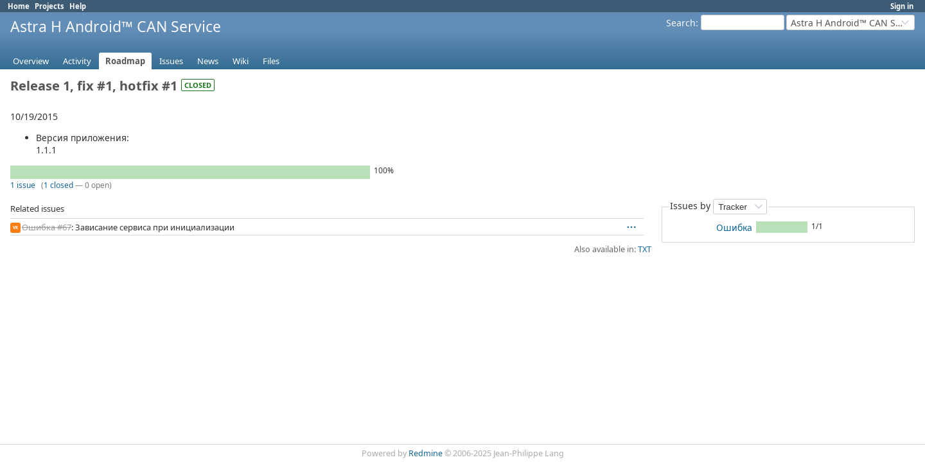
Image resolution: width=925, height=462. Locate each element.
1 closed (58, 185)
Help (77, 6)
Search (681, 23)
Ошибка (734, 227)
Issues (171, 61)
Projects (49, 6)
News (207, 61)
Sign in (901, 6)
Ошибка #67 (46, 227)
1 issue (22, 185)
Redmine (426, 453)
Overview (31, 61)
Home (19, 6)
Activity (77, 61)
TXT (644, 249)
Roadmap (125, 61)
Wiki (241, 61)
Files (271, 61)
